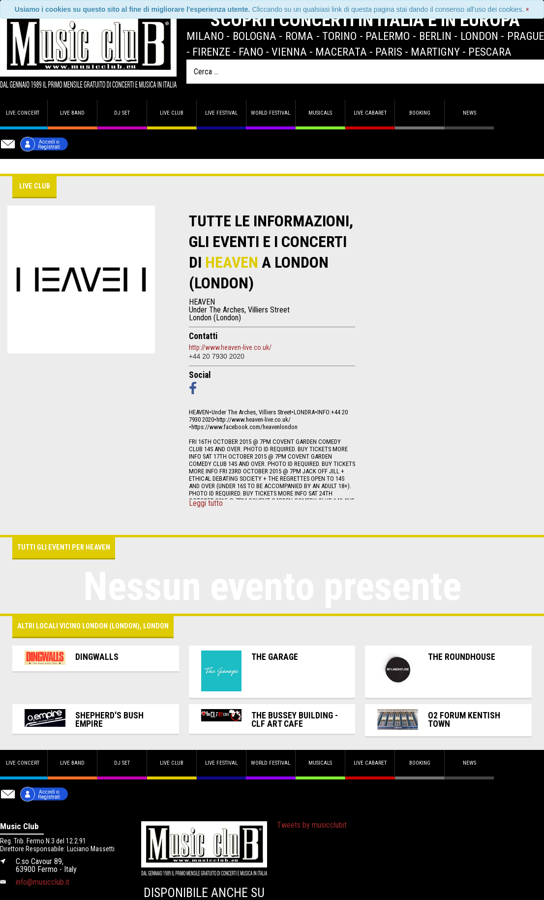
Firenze (211, 51)
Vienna (289, 51)
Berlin (435, 36)
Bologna (254, 36)
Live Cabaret (370, 113)
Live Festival (221, 113)
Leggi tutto (206, 503)
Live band (72, 113)
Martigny (435, 51)
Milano (205, 36)
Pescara (490, 51)
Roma (299, 36)
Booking (419, 113)
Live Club (171, 113)
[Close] (527, 9)
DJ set (122, 113)
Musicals (320, 113)
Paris (388, 51)
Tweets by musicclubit (312, 825)
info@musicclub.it (42, 882)
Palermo (387, 36)
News (469, 113)
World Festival (270, 113)
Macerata (341, 51)
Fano (251, 51)
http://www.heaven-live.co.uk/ (230, 347)
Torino (339, 36)
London (479, 36)
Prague (525, 36)
